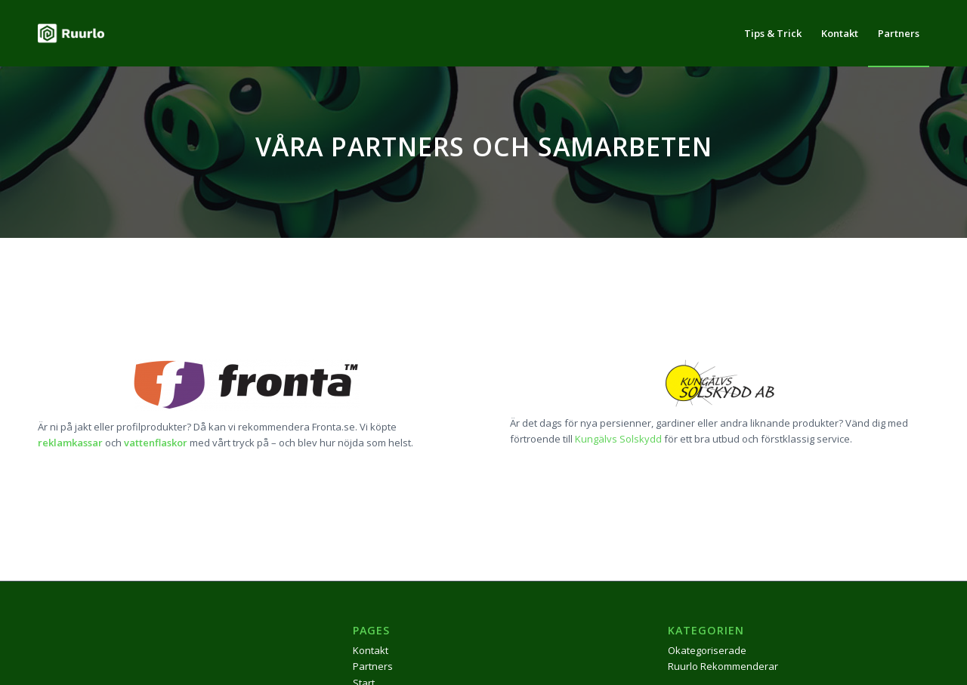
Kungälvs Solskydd (618, 439)
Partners (373, 666)
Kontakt (370, 650)
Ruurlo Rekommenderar (723, 666)
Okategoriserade (707, 650)
